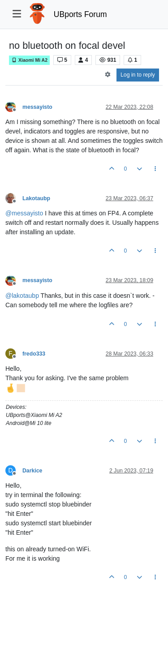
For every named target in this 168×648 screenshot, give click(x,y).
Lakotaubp (36, 198)
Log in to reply (138, 75)
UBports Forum (80, 14)
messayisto (37, 107)
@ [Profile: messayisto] (24, 213)
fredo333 (33, 354)
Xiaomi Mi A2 (29, 60)
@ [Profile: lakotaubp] (22, 295)
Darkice (32, 471)
